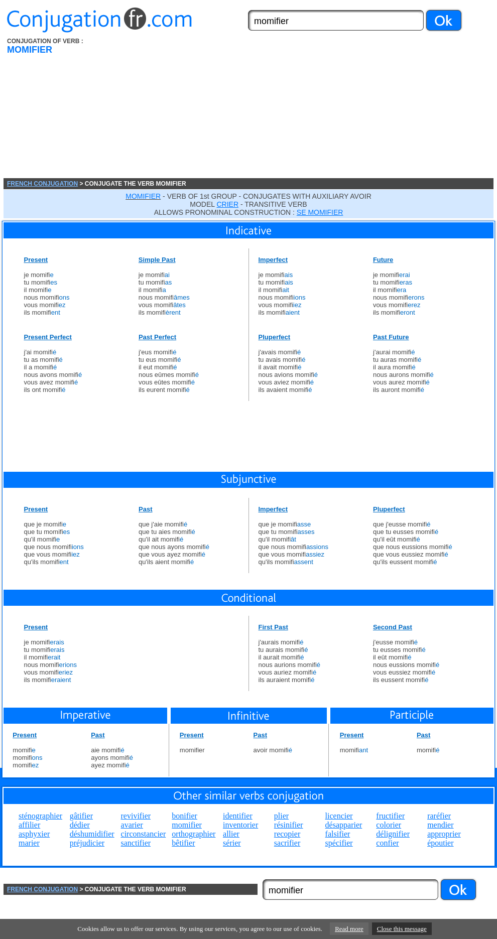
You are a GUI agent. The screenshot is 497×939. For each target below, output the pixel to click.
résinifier (288, 825)
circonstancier (143, 834)
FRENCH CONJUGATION (42, 183)
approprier (444, 834)
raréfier (439, 816)
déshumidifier (92, 834)
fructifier (390, 816)
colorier (388, 825)
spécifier (339, 843)
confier (387, 843)
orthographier (193, 834)
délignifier (393, 834)
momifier (187, 825)
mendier (440, 825)
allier (231, 834)
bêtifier (183, 843)
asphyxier (34, 834)
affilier (29, 825)
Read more (349, 928)
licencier (339, 816)
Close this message (402, 928)
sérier (232, 843)
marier (29, 843)
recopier (287, 834)
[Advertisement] (288, 108)
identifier (238, 816)
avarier (132, 825)
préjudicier (87, 843)
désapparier (343, 825)
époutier (440, 843)
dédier (80, 825)
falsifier (337, 834)
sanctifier (136, 843)
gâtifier (81, 816)
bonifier (184, 816)
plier (281, 816)
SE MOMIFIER (320, 212)
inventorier (240, 825)
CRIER (227, 204)
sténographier (40, 816)
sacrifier (287, 843)
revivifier (136, 816)
